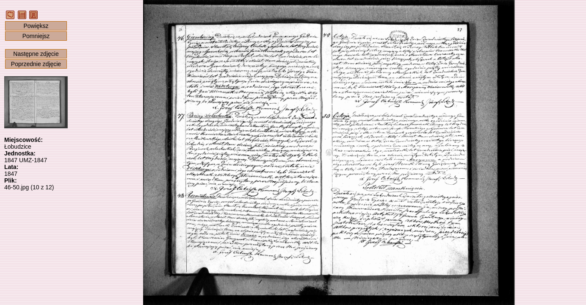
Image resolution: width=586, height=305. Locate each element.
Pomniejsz (36, 36)
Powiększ (35, 25)
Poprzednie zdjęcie (36, 64)
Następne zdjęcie (35, 53)
